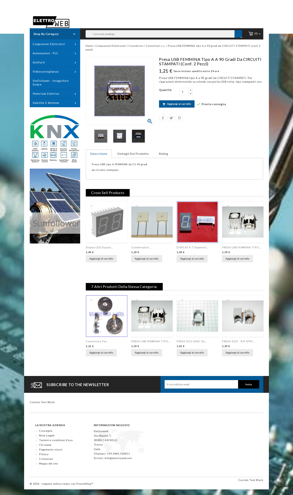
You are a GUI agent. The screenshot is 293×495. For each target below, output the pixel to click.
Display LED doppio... (99, 247)
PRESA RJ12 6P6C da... (192, 341)
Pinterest (179, 117)
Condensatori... (141, 247)
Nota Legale (47, 435)
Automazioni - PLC (55, 53)
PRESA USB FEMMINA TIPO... (241, 247)
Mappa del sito (48, 463)
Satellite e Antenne (55, 103)
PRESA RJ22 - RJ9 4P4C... (238, 341)
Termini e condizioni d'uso (56, 440)
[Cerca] (164, 34)
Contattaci (46, 458)
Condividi (162, 117)
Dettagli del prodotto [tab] (133, 153)
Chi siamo (45, 444)
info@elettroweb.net (118, 458)
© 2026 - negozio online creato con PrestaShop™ (61, 483)
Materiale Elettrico (55, 94)
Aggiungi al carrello (177, 104)
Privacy (44, 454)
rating (163, 153)
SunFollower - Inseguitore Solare (51, 82)
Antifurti (55, 62)
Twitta (171, 117)
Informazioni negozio (112, 425)
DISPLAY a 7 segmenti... (193, 247)
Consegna (45, 430)
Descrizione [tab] (98, 153)
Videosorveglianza (55, 72)
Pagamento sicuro (51, 449)
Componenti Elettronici (55, 44)
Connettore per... (97, 341)
